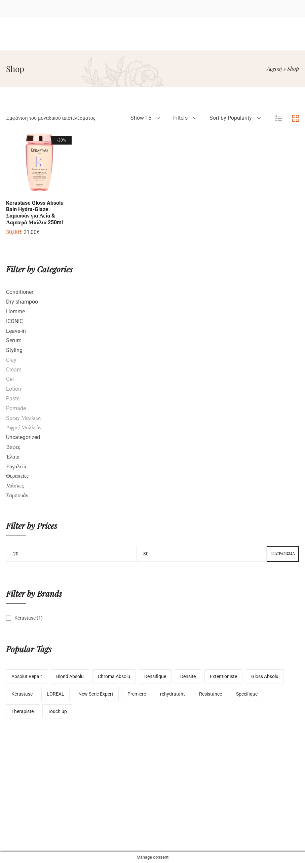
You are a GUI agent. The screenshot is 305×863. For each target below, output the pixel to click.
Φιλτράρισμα (283, 553)
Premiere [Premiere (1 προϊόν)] (136, 694)
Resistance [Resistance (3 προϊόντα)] (210, 694)
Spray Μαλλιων (23, 418)
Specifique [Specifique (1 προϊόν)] (247, 694)
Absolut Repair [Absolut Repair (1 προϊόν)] (26, 676)
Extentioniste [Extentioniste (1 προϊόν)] (223, 676)
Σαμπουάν (17, 495)
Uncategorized (23, 437)
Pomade (16, 408)
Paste (13, 398)
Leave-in (16, 331)
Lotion (13, 389)
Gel (10, 379)
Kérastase (25, 618)
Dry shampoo (22, 302)
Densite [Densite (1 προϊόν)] (188, 676)
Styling (14, 350)
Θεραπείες (17, 476)
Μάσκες (15, 485)
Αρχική (274, 68)
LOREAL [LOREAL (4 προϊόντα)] (55, 694)
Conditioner (19, 292)
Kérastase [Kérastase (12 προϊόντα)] (22, 694)
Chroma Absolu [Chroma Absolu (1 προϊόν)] (114, 676)
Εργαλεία (16, 466)
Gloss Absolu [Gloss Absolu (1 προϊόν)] (264, 676)
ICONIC (14, 321)
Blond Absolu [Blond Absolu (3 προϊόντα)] (70, 676)
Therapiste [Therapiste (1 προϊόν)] (22, 711)
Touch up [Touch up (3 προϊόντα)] (57, 711)
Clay (11, 360)
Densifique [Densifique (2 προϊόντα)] (155, 676)
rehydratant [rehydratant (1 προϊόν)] (172, 694)
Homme (15, 311)
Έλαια (13, 457)
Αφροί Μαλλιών (23, 427)
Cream (14, 369)
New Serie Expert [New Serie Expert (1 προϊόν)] (95, 694)
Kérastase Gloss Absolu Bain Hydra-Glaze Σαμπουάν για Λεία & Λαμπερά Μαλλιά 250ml (35, 213)
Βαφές (13, 447)
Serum (14, 340)
